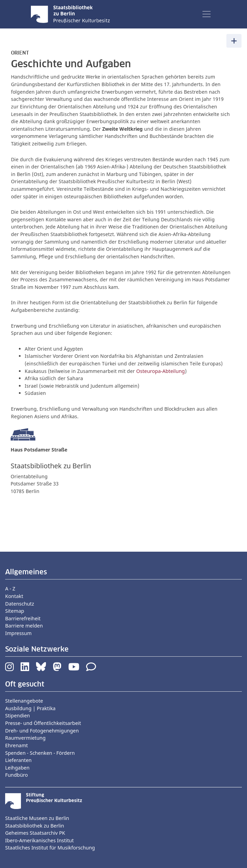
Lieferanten (18, 760)
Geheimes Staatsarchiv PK (35, 833)
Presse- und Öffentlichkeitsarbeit (43, 723)
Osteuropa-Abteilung (160, 371)
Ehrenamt (16, 745)
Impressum (18, 633)
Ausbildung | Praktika (30, 708)
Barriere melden (24, 625)
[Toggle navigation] (206, 14)
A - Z (10, 588)
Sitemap (14, 611)
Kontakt (14, 596)
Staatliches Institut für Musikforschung (50, 847)
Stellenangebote (24, 700)
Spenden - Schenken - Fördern (40, 753)
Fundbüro (16, 775)
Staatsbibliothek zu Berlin (34, 825)
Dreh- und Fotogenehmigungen (42, 730)
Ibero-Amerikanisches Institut (39, 840)
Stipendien (17, 715)
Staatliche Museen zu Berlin (37, 818)
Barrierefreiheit (22, 618)
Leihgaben (17, 767)
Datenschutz (19, 603)
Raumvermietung (25, 738)
